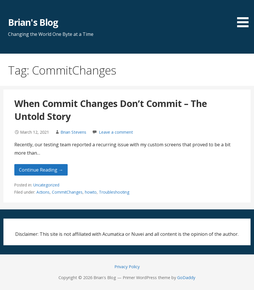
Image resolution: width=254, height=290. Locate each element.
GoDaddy (186, 277)
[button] (245, 14)
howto (91, 192)
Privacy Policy (127, 266)
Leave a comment (116, 132)
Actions (43, 192)
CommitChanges (67, 192)
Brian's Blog (33, 22)
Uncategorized (46, 185)
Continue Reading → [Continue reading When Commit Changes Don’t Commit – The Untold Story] (41, 170)
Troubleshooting (114, 192)
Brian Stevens (73, 132)
